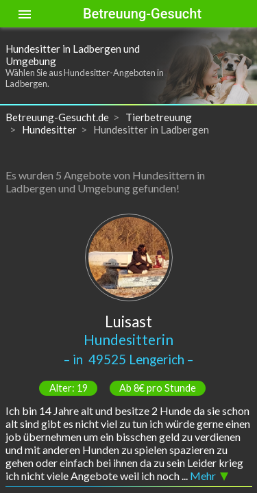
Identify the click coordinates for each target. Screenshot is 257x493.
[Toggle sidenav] (24, 13)
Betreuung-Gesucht (142, 13)
